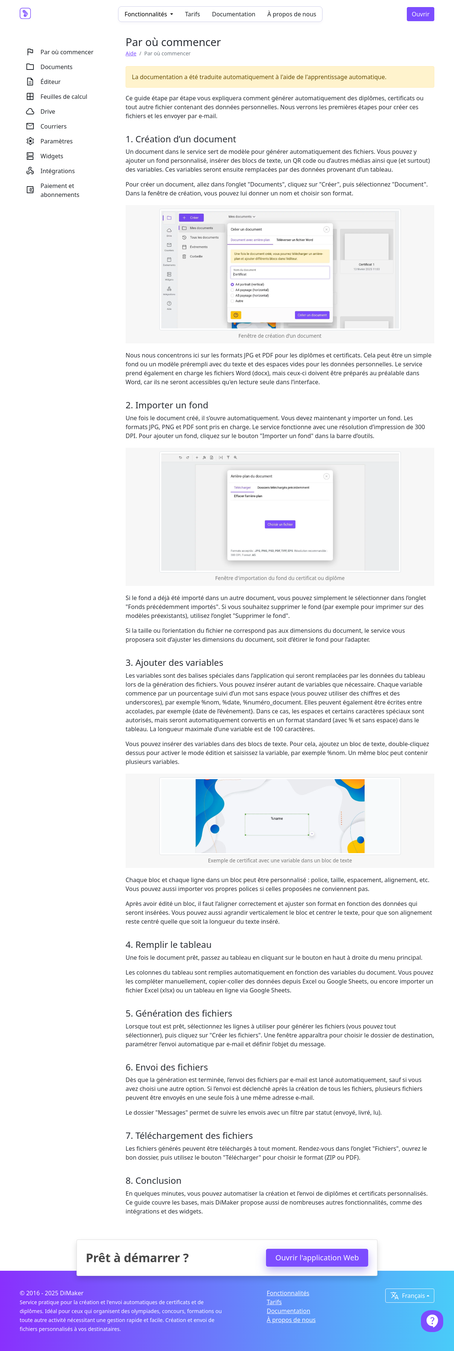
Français (407, 1295)
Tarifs (192, 14)
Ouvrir (420, 14)
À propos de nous (292, 14)
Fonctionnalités (288, 1293)
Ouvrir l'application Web (317, 1258)
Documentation (233, 14)
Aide (131, 53)
